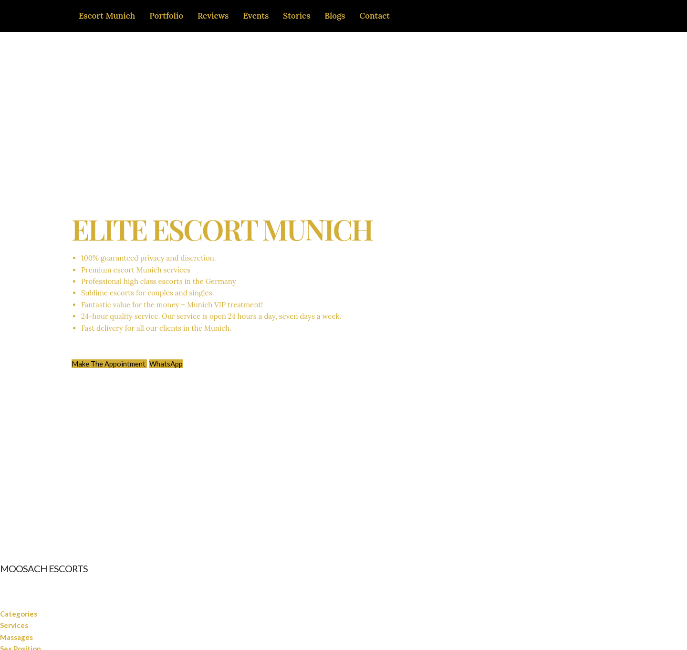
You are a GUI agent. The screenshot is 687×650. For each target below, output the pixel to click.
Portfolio (166, 15)
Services (14, 625)
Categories (18, 613)
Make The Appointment (109, 363)
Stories (296, 15)
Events (256, 15)
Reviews (213, 15)
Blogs (334, 15)
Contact (375, 15)
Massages (16, 637)
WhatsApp (166, 363)
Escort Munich (107, 15)
